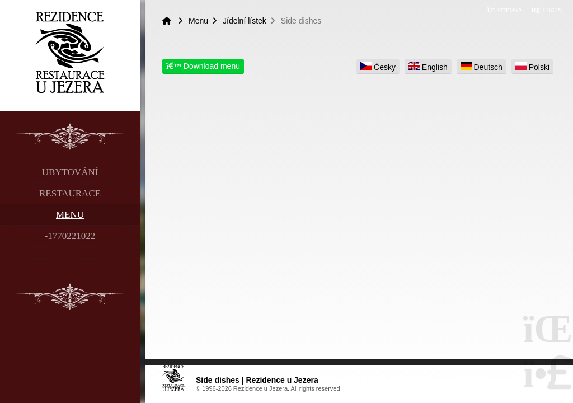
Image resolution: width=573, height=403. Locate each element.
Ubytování (70, 172)
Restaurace (70, 193)
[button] (546, 10)
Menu (70, 214)
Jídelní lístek (244, 21)
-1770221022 (70, 236)
